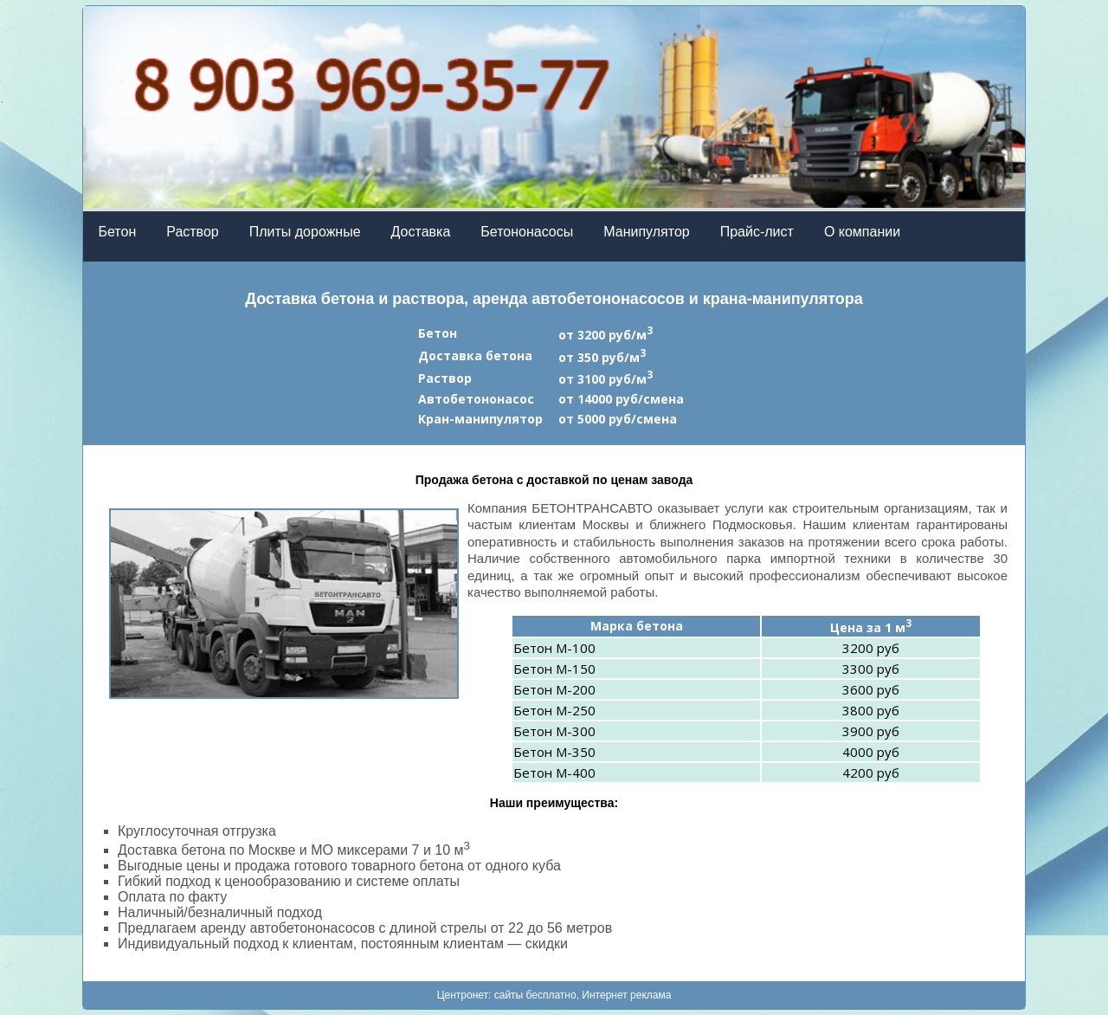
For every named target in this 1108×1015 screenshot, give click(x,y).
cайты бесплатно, (538, 995)
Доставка (421, 231)
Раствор (192, 231)
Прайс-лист (757, 231)
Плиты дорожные (305, 231)
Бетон (118, 231)
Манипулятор (646, 231)
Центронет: (465, 995)
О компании (862, 231)
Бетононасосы (526, 231)
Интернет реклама (626, 995)
